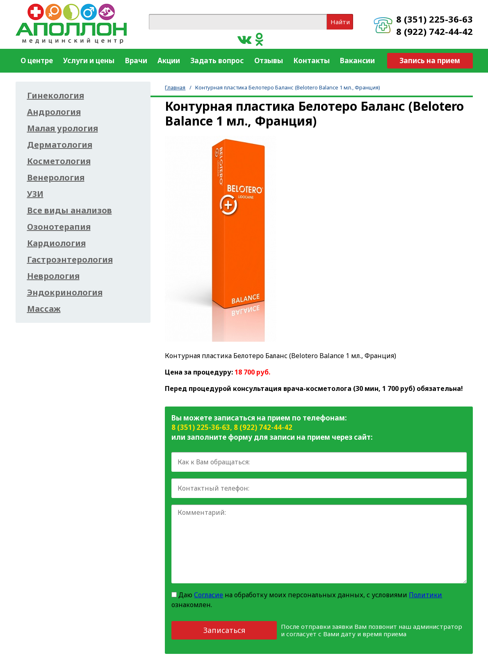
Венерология (55, 178)
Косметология (59, 161)
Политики (425, 594)
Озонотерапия (59, 227)
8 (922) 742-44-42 (434, 31)
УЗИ (35, 194)
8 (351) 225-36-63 (434, 19)
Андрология (54, 112)
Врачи (136, 60)
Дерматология (59, 145)
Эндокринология (65, 292)
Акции (168, 60)
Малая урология (62, 128)
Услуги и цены (88, 60)
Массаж (44, 309)
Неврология (53, 276)
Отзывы (268, 60)
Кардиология (56, 243)
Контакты (311, 60)
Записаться (224, 630)
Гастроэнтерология (70, 260)
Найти (340, 22)
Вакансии (357, 60)
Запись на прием (429, 60)
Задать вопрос (217, 60)
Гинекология (55, 95)
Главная (175, 87)
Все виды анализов (69, 210)
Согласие (208, 594)
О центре (37, 60)
